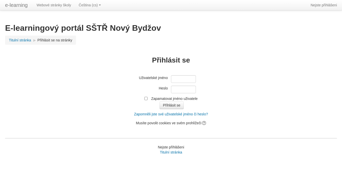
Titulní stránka (20, 40)
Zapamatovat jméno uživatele (174, 99)
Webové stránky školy (54, 5)
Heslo (163, 88)
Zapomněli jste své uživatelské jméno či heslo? (171, 114)
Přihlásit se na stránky (54, 40)
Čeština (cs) (90, 5)
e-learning (16, 5)
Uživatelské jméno (153, 78)
